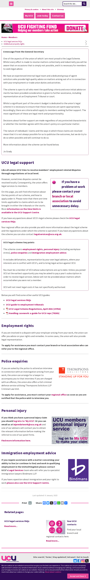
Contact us (58, 15)
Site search (38, 557)
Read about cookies (53, 572)
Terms (48, 557)
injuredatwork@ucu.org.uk (27, 424)
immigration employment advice (49, 252)
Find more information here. (16, 440)
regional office (59, 394)
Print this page (30, 503)
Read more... (10, 526)
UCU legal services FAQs (18, 300)
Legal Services (15, 470)
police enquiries (19, 252)
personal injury (51, 249)
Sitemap (60, 9)
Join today (42, 15)
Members (13, 37)
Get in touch (83, 557)
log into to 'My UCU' (23, 421)
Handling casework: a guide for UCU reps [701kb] (34, 313)
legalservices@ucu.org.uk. (48, 234)
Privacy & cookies (32, 9)
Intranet (71, 557)
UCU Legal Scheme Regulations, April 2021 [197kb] (35, 308)
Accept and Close (77, 576)
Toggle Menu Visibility (12, 4)
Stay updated (59, 557)
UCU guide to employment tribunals (25, 304)
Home (4, 37)
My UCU (29, 15)
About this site (48, 9)
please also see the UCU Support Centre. (28, 482)
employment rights (32, 249)
